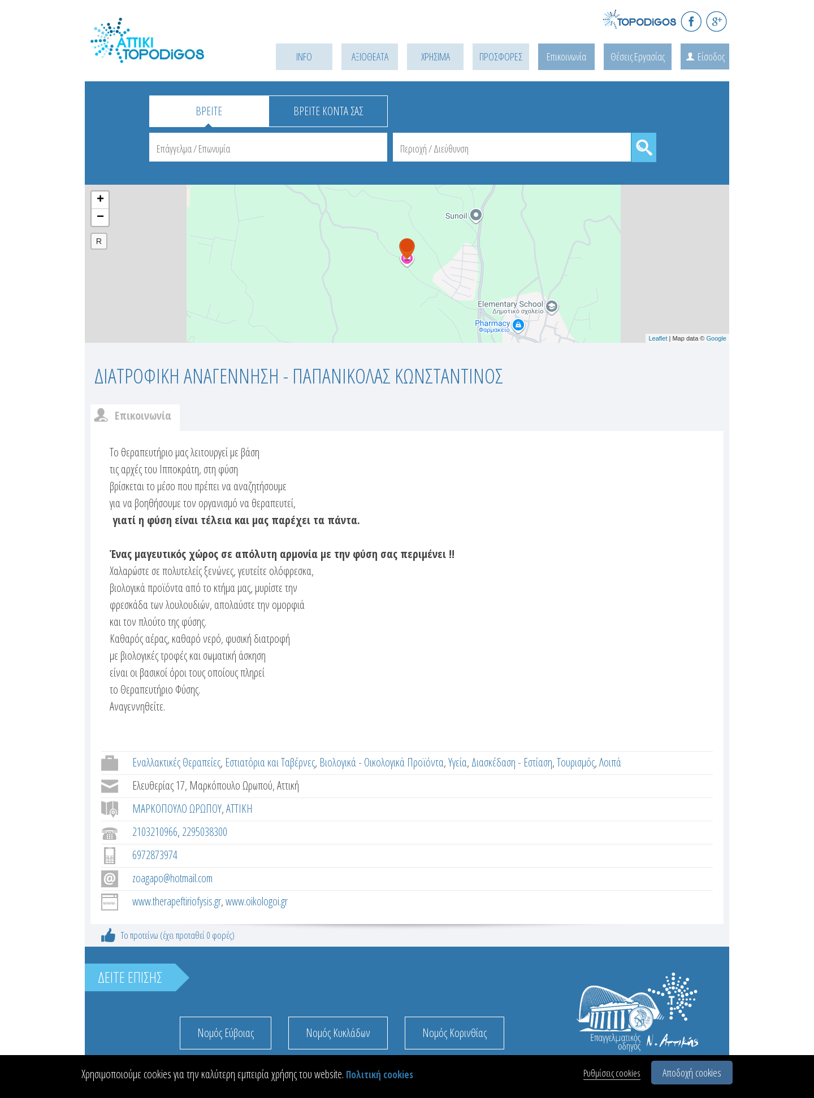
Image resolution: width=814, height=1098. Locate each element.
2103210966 (154, 831)
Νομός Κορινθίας (454, 1032)
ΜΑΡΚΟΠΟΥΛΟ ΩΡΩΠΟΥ (177, 808)
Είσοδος (711, 56)
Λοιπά (610, 762)
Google (716, 338)
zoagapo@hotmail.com (172, 878)
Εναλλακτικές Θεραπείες (176, 762)
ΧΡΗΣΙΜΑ (435, 56)
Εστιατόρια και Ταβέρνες (270, 762)
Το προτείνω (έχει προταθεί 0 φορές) (178, 935)
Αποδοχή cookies (692, 1072)
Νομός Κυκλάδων (338, 1032)
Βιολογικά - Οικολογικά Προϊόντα (381, 762)
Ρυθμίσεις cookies (611, 1072)
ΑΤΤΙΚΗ (239, 808)
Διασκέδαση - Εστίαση (511, 762)
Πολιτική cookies (379, 1074)
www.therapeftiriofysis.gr (176, 901)
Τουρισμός (576, 762)
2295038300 (204, 831)
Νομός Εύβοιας (225, 1032)
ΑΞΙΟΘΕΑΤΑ (370, 56)
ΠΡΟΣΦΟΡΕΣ (500, 56)
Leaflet (657, 338)
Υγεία (457, 762)
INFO (304, 56)
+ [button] (100, 199)
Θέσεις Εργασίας (637, 56)
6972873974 (154, 854)
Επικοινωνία (566, 56)
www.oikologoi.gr (257, 901)
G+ (716, 21)
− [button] (100, 217)
